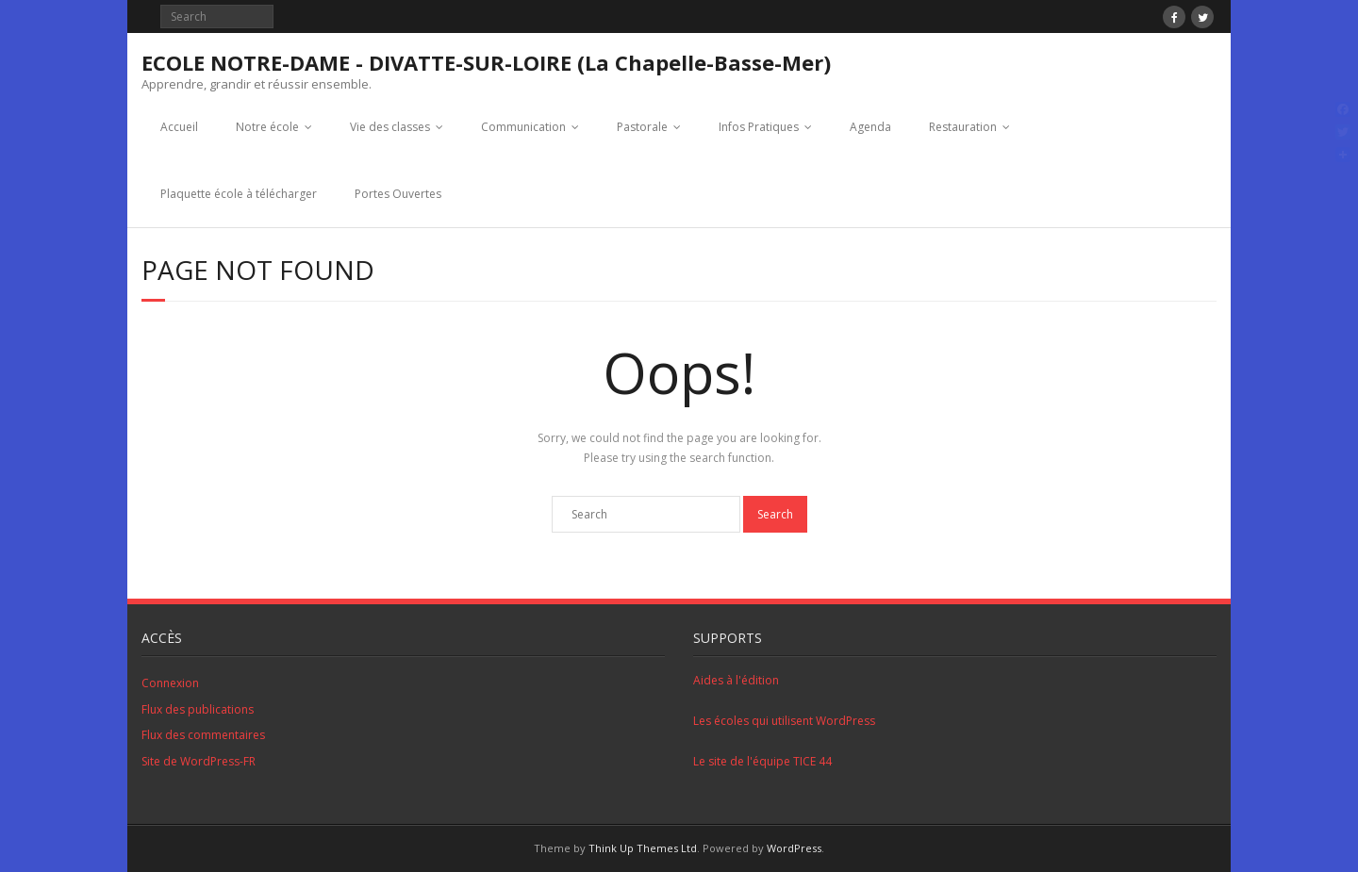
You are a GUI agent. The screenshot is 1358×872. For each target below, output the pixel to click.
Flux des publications (197, 709)
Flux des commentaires (203, 735)
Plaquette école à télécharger (238, 194)
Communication (523, 127)
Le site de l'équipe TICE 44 (762, 761)
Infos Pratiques (759, 127)
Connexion (170, 683)
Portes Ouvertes (398, 194)
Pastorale (642, 127)
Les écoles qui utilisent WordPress (784, 721)
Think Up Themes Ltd (642, 848)
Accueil (179, 127)
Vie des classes (390, 127)
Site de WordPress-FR (198, 761)
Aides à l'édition (736, 680)
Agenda (870, 127)
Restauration (963, 127)
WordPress (794, 848)
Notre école (267, 127)
